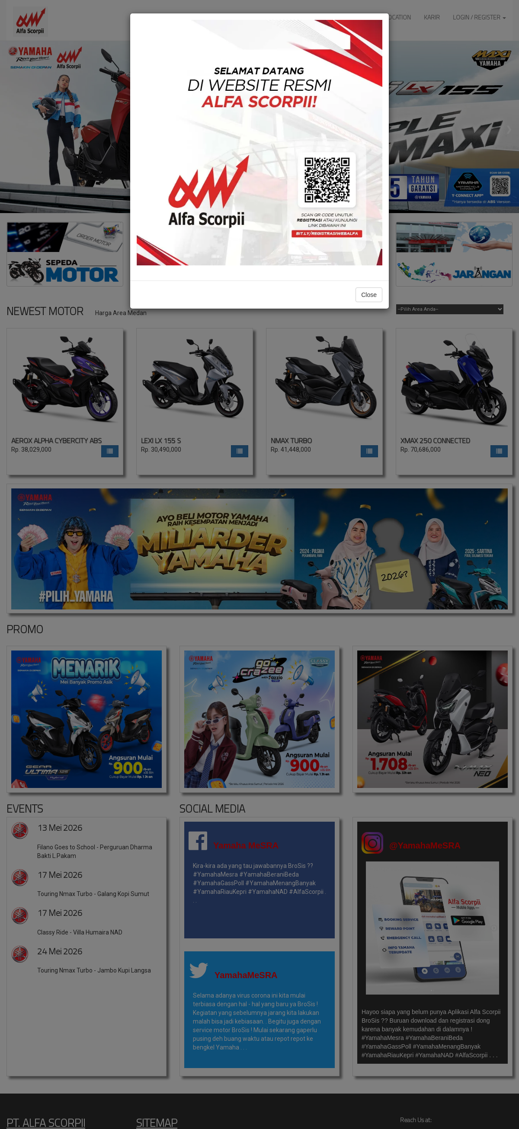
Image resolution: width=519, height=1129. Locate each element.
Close (369, 294)
